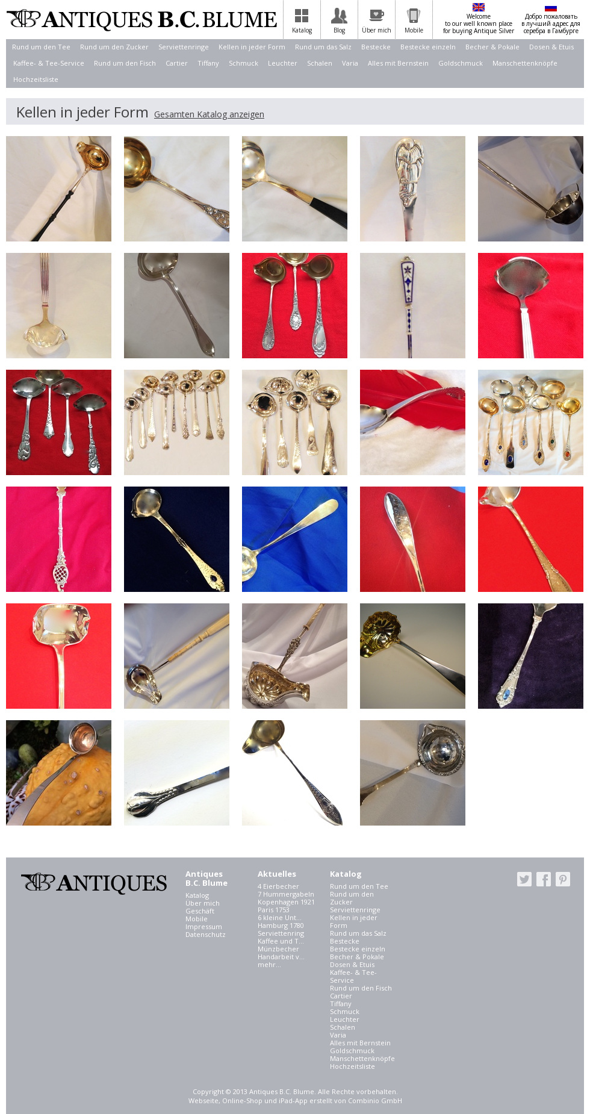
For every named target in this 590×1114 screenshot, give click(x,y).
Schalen (319, 62)
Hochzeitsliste (35, 79)
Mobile (196, 918)
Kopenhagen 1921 (286, 901)
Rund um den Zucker (114, 46)
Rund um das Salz (323, 46)
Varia (350, 62)
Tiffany (208, 62)
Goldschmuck (460, 62)
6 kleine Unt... (280, 917)
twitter (524, 879)
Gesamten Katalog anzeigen (209, 114)
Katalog (197, 895)
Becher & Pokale (492, 46)
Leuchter (282, 62)
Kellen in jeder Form (252, 46)
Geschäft (199, 910)
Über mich (202, 902)
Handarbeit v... (281, 956)
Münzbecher (278, 948)
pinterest (563, 879)
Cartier (177, 62)
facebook (543, 879)
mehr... (269, 964)
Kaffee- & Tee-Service (48, 62)
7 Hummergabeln (286, 893)
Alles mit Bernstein (398, 62)
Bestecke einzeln (428, 46)
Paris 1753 (274, 909)
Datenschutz (205, 934)
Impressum (203, 926)
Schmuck (243, 62)
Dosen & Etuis (551, 46)
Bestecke (376, 46)
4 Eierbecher (278, 886)
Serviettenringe (183, 46)
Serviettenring (281, 933)
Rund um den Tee (41, 46)
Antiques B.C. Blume (141, 19)
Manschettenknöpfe (524, 62)
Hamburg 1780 (281, 925)
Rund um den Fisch (125, 62)
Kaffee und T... (281, 940)
